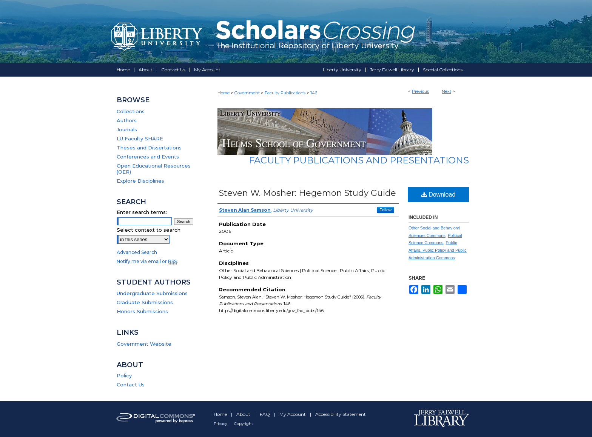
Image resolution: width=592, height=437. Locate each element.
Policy (124, 375)
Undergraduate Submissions (152, 293)
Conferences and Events (148, 157)
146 (313, 92)
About (243, 414)
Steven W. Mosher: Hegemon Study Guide (307, 193)
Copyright (243, 423)
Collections (131, 111)
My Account (293, 414)
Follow (385, 210)
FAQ (265, 414)
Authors (127, 120)
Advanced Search (137, 252)
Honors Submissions (142, 311)
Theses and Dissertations (149, 148)
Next (446, 91)
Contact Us (131, 385)
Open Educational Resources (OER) (154, 169)
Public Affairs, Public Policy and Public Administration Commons (438, 250)
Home (223, 92)
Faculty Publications (285, 92)
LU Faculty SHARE (140, 138)
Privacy (221, 423)
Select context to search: (149, 230)
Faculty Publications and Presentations (359, 160)
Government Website (144, 344)
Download (438, 194)
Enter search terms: (142, 212)
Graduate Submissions (145, 302)
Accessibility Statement (340, 414)
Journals (127, 129)
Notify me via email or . (147, 261)
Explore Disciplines (140, 181)
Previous (420, 91)
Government (247, 92)
